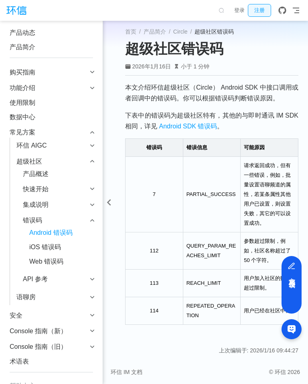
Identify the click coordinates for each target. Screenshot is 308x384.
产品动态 (22, 32)
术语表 (19, 361)
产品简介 (22, 47)
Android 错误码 (51, 232)
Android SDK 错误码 (188, 126)
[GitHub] (282, 10)
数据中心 (22, 117)
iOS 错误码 (45, 247)
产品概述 (36, 173)
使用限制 (22, 102)
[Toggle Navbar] (296, 10)
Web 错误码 (46, 261)
